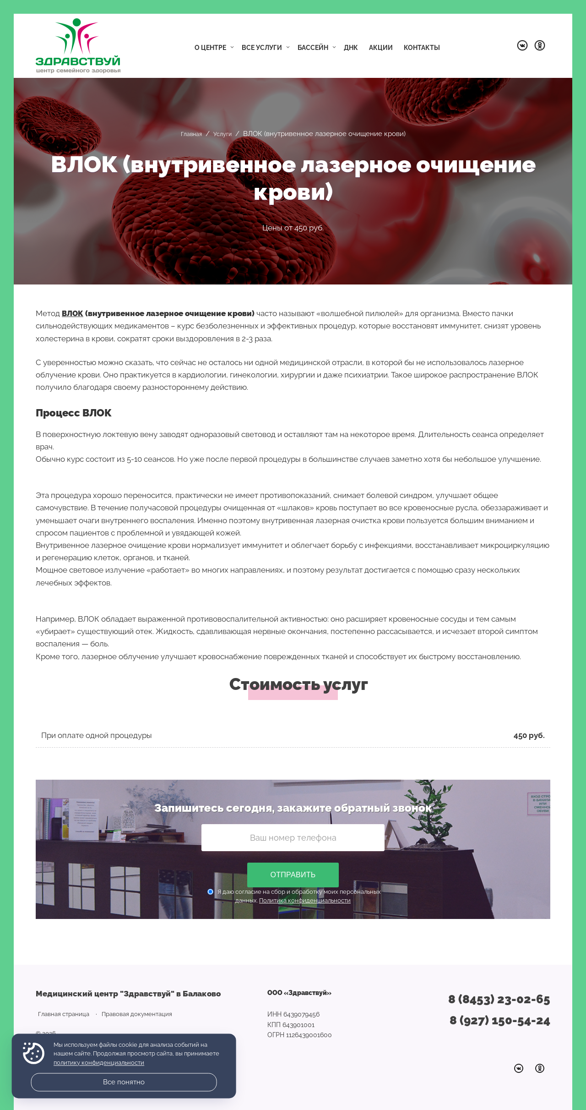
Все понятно (124, 1082)
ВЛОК (73, 313)
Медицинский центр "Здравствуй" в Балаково (78, 45)
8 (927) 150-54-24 (500, 1020)
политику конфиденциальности (99, 1062)
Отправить (292, 875)
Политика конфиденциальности (305, 900)
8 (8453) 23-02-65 (499, 999)
